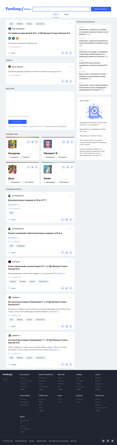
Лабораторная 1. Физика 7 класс (91, 136)
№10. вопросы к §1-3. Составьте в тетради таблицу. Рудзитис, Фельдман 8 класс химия (93, 142)
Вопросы (79, 399)
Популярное (24, 420)
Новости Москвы (26, 381)
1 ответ (11, 53)
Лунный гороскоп (101, 408)
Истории (42, 399)
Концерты (80, 381)
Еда (59, 386)
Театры (79, 384)
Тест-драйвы (24, 402)
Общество (23, 386)
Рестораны (80, 386)
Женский (61, 374)
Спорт (97, 374)
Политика (23, 384)
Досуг (11, 178)
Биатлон (98, 386)
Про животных (25, 429)
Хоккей (97, 381)
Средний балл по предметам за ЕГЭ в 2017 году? (93, 130)
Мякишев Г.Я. (51, 153)
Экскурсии (14, 153)
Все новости (24, 374)
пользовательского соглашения (55, 126)
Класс (60, 395)
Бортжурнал (24, 405)
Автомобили (25, 395)
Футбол (98, 378)
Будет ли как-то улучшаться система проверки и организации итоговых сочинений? (92, 76)
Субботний (43, 395)
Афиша (79, 374)
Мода (60, 378)
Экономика (43, 378)
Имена (97, 402)
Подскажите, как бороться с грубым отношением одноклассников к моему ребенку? (93, 32)
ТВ (21, 423)
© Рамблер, (6, 441)
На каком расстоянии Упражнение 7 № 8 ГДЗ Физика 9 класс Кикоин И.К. (37, 303)
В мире (22, 378)
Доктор (79, 395)
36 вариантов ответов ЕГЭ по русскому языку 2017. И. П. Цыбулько (93, 124)
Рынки (41, 384)
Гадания (98, 405)
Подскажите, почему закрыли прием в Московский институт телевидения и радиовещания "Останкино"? (93, 87)
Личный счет (43, 386)
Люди (41, 402)
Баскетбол (99, 384)
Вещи (41, 405)
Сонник (98, 399)
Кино (78, 378)
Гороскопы (99, 395)
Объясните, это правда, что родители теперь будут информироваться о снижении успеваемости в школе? (93, 54)
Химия (47, 178)
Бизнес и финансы (46, 374)
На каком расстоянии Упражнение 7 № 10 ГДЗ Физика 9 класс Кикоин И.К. (38, 341)
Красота (61, 381)
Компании (42, 381)
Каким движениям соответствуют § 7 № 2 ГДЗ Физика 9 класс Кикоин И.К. (38, 267)
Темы (59, 402)
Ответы (60, 399)
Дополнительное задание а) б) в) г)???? (27, 200)
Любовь (61, 384)
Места (41, 408)
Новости (23, 399)
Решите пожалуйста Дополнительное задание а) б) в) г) (35, 233)
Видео (22, 417)
